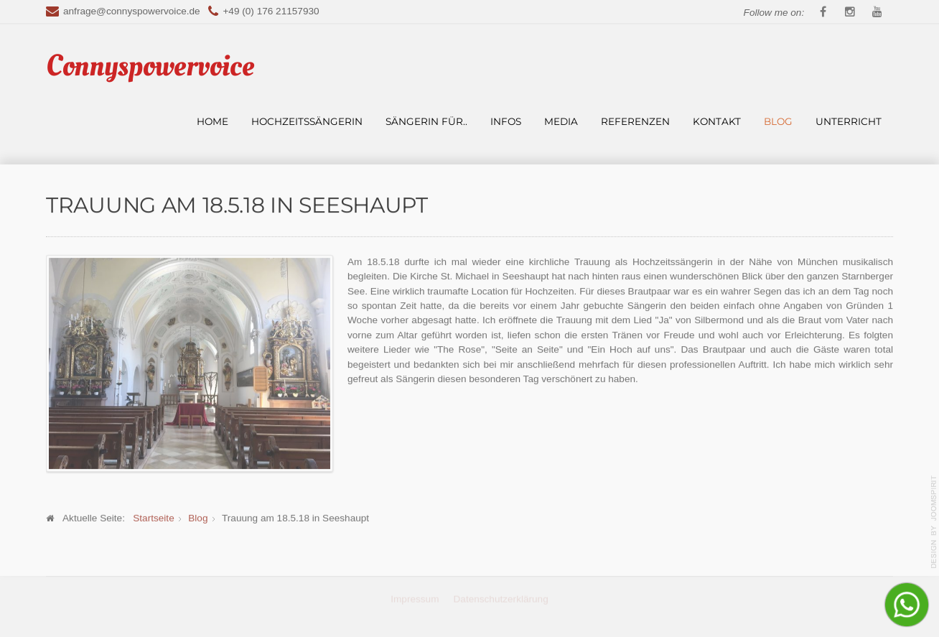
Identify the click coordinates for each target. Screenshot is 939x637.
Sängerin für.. (426, 121)
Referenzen (635, 121)
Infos (505, 121)
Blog (778, 121)
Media (561, 121)
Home (212, 121)
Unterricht (849, 121)
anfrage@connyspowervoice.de (131, 11)
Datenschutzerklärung (501, 597)
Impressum (415, 597)
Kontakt (717, 121)
